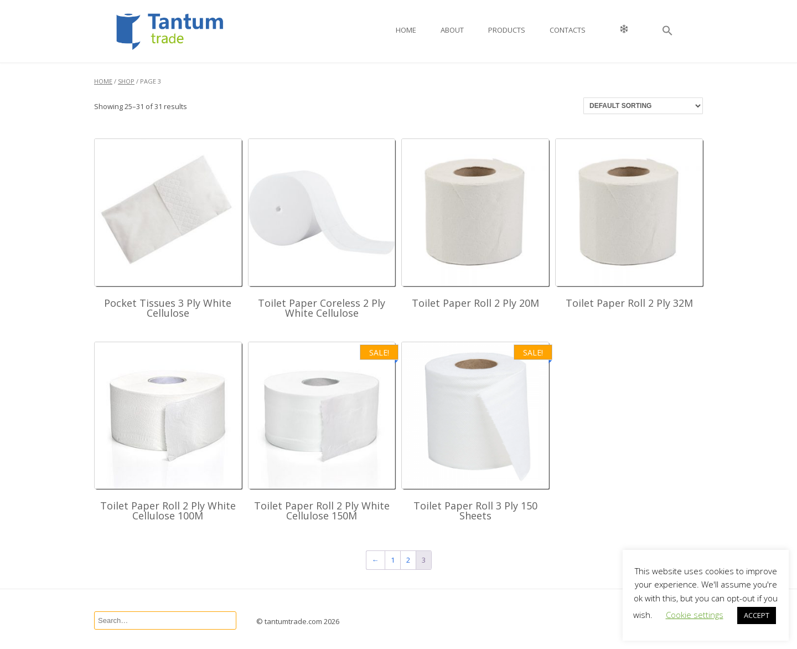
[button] (667, 31)
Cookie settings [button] (694, 614)
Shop (126, 81)
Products (506, 30)
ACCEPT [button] (756, 615)
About (452, 30)
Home (406, 30)
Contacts (568, 30)
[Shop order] (643, 105)
